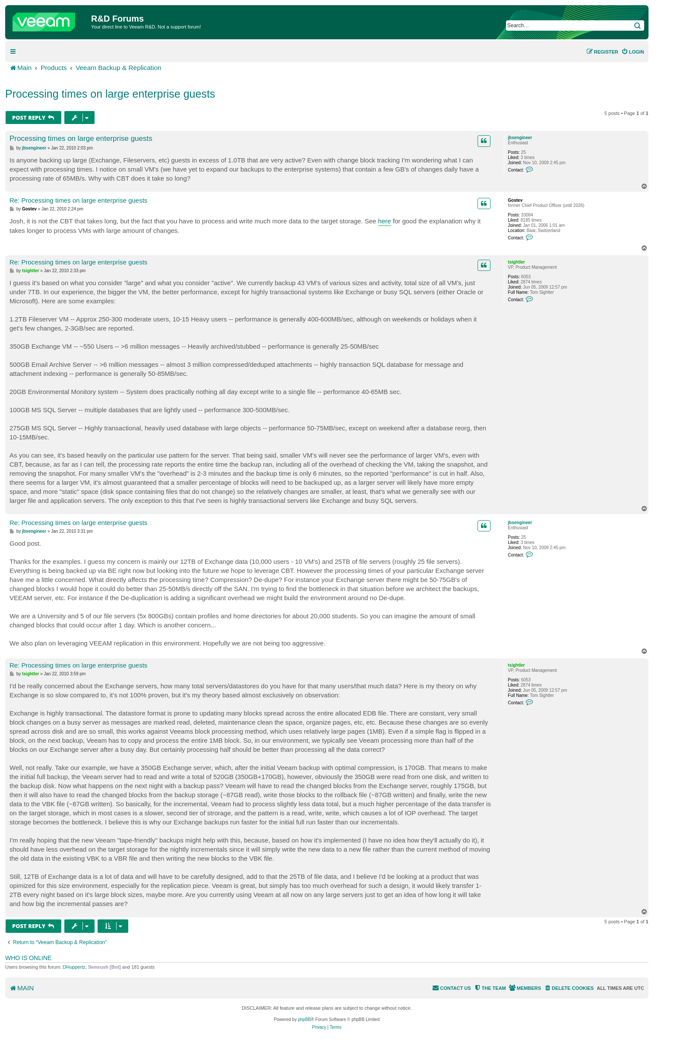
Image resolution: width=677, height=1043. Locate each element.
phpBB (304, 1019)
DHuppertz (74, 967)
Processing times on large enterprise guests (110, 94)
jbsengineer (520, 137)
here (384, 221)
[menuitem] (632, 52)
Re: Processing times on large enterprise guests (78, 200)
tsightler (516, 262)
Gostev (515, 200)
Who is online (28, 957)
